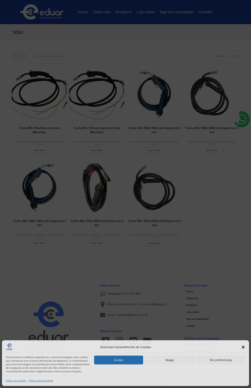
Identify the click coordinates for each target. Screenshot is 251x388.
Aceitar (118, 360)
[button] (243, 347)
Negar (170, 360)
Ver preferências (221, 360)
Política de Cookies (16, 380)
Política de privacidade (40, 380)
